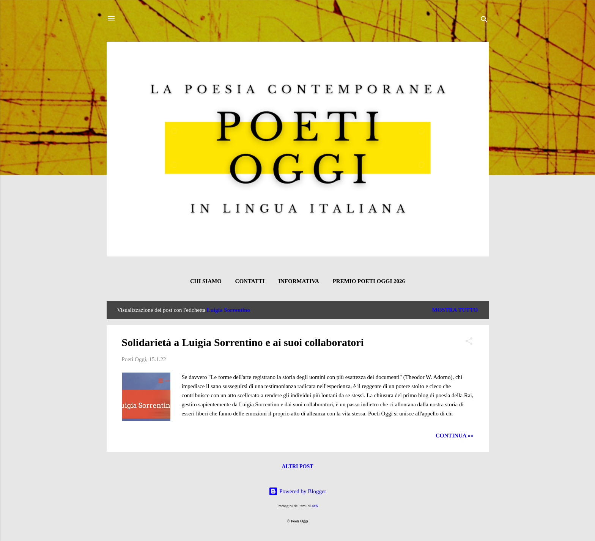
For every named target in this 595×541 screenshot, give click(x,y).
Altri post (297, 466)
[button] (469, 342)
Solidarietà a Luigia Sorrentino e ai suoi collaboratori (243, 342)
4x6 (315, 506)
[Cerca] (484, 20)
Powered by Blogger (297, 491)
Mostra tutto (455, 310)
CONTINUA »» (455, 435)
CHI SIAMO (206, 281)
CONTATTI (250, 281)
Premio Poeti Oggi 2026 (369, 281)
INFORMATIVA (298, 281)
